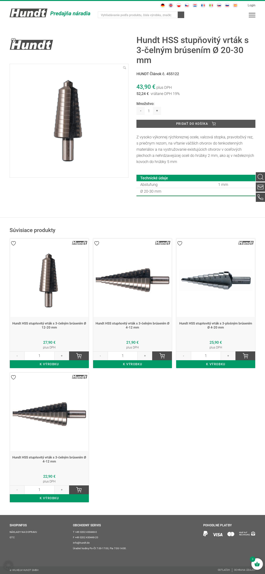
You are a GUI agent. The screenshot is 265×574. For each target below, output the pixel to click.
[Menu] (252, 15)
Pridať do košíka (192, 124)
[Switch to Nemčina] (163, 5)
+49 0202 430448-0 (85, 532)
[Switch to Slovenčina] (219, 5)
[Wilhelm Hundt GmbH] (50, 13)
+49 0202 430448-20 (85, 537)
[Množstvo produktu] (149, 111)
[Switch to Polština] (179, 5)
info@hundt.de (81, 543)
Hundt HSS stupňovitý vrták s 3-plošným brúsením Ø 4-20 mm (216, 325)
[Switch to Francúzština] (203, 5)
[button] (8, 565)
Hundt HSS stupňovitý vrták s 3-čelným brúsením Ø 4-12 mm (132, 325)
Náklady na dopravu (23, 532)
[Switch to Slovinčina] (227, 5)
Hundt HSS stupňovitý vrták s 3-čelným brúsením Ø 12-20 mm (49, 325)
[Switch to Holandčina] (195, 5)
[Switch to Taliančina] (211, 5)
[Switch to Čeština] (187, 5)
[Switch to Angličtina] (171, 5)
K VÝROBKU (49, 364)
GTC (12, 537)
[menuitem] (252, 15)
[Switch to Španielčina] (235, 5)
